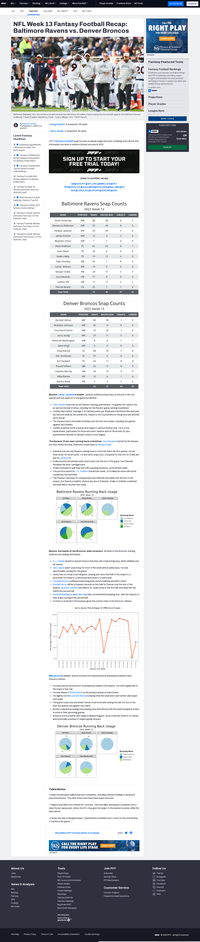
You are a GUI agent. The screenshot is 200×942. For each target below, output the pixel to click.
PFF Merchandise (111, 880)
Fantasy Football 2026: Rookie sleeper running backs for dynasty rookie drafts (26, 158)
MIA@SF (120, 187)
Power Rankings (65, 891)
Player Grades (64, 884)
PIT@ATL (87, 184)
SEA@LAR (76, 190)
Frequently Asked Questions (116, 896)
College (47, 11)
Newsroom (16, 877)
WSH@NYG (95, 187)
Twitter (160, 873)
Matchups (62, 894)
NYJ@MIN (99, 184)
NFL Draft (62, 11)
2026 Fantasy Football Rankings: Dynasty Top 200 (26, 198)
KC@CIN (100, 190)
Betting (86, 11)
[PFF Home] (3, 4)
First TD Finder (64, 877)
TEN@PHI (69, 187)
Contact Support (111, 893)
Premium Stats (64, 887)
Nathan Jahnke (29, 124)
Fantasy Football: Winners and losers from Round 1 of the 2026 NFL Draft (27, 237)
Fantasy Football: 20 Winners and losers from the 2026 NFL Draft (25, 190)
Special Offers (110, 877)
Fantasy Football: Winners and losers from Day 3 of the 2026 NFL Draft (26, 216)
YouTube (161, 880)
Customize (177, 926)
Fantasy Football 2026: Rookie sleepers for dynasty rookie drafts (25, 179)
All (13, 11)
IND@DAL (112, 190)
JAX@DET (111, 184)
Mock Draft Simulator (67, 908)
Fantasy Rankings (66, 901)
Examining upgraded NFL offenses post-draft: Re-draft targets (27, 147)
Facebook (161, 884)
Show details (42, 936)
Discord (160, 887)
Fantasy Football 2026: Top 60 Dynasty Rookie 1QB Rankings (26, 168)
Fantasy (34, 11)
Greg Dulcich (57, 124)
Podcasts (161, 891)
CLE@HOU (81, 187)
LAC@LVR (89, 190)
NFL (22, 11)
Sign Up (167, 147)
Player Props (63, 873)
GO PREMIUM (175, 4)
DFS (75, 11)
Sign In (192, 4)
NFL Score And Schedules (69, 880)
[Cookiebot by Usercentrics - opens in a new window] (18, 937)
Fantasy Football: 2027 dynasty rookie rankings (26, 206)
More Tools (167, 119)
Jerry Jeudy (56, 131)
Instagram (161, 877)
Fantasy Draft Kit (65, 898)
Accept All (177, 917)
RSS (159, 894)
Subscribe (108, 873)
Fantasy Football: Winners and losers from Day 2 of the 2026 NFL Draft (26, 226)
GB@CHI (76, 184)
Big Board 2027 (64, 905)
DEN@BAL (108, 187)
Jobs (13, 873)
